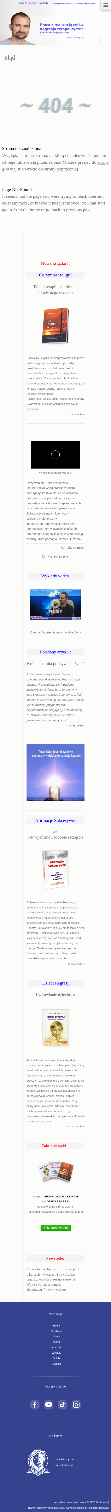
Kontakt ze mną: (72, 547)
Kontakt (55, 1363)
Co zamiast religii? (55, 275)
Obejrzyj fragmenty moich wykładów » (55, 632)
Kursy (55, 1336)
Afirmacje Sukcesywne (55, 820)
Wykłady (55, 1352)
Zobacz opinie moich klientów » (48, 513)
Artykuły (55, 1347)
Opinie (55, 1358)
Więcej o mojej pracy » (42, 518)
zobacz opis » (76, 414)
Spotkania (55, 1331)
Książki (55, 1341)
